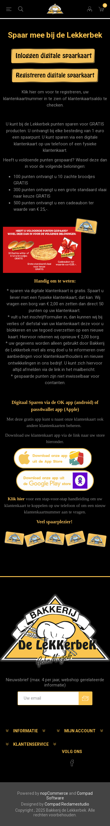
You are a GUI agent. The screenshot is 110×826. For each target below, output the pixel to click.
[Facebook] (72, 763)
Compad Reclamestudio (67, 804)
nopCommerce (54, 793)
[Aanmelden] (48, 698)
